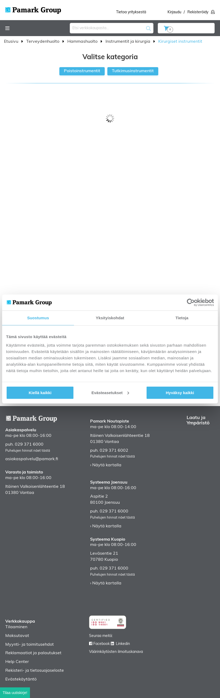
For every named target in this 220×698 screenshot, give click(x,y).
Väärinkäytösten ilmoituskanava (116, 652)
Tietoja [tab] (181, 318)
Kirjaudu (174, 12)
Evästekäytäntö (21, 679)
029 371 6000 (29, 444)
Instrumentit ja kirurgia (128, 42)
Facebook (101, 644)
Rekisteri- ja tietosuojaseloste (34, 671)
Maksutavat (17, 636)
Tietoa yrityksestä (131, 12)
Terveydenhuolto (43, 42)
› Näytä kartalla (105, 465)
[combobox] (111, 28)
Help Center (17, 662)
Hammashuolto (83, 42)
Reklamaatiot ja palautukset (33, 653)
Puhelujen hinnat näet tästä (27, 451)
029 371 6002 (114, 451)
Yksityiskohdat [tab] (110, 318)
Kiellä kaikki (40, 392)
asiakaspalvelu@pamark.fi (31, 459)
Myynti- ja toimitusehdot (29, 645)
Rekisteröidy (197, 12)
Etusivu (11, 42)
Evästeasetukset (110, 392)
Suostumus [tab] (38, 318)
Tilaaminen (16, 627)
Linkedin (123, 644)
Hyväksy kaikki (180, 392)
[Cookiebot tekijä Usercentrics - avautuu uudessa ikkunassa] (191, 303)
